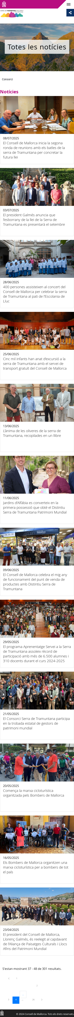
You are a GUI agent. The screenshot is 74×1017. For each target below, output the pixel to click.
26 (34, 999)
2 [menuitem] (39, 985)
